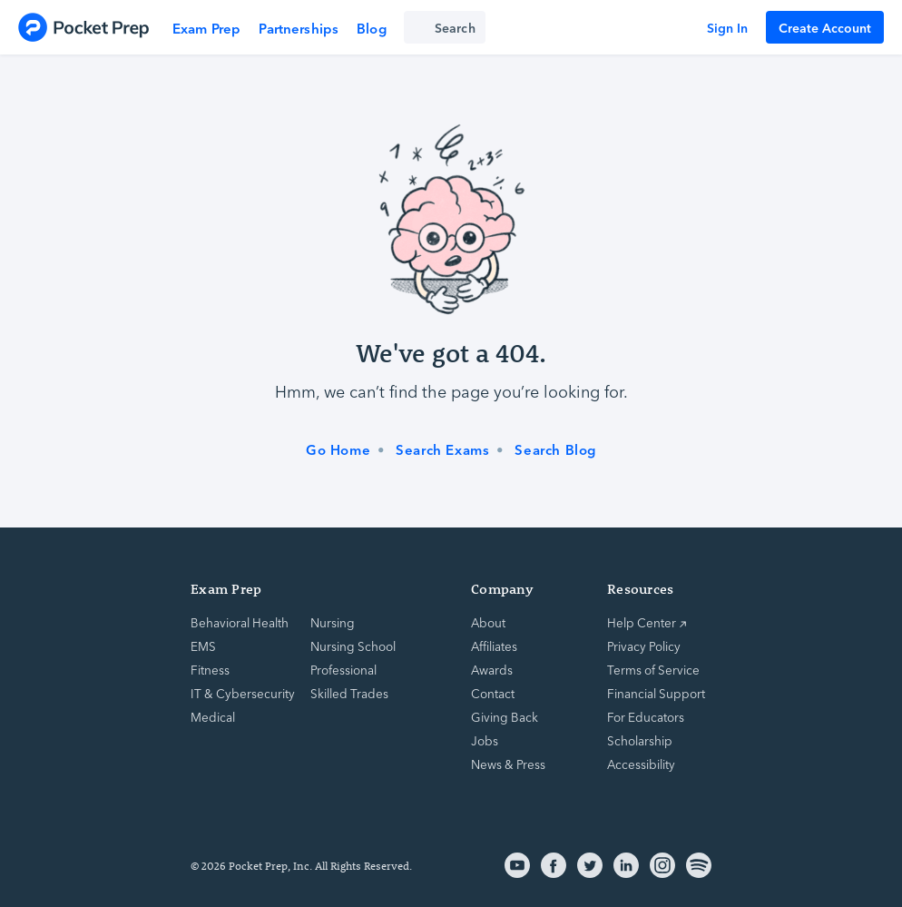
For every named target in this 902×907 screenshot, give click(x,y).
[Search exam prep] (444, 27)
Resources (640, 588)
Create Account (825, 27)
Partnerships (298, 27)
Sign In (727, 27)
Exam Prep (206, 27)
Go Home (338, 449)
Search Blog (555, 449)
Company (502, 588)
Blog (372, 27)
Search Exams (442, 449)
